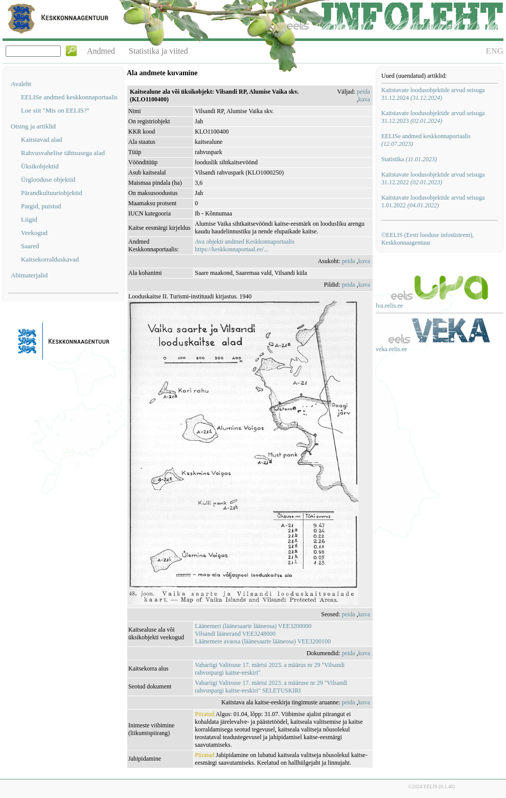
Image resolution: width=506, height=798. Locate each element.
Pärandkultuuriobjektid (51, 193)
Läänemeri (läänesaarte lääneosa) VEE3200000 (253, 626)
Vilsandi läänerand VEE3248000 (235, 633)
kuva (364, 99)
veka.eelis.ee (391, 349)
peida (363, 91)
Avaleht (21, 84)
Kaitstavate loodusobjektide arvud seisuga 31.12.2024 (433, 94)
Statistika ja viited (158, 51)
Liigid (29, 219)
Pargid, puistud (41, 206)
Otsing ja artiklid (33, 126)
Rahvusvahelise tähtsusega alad (63, 153)
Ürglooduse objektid (48, 179)
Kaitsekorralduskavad (50, 259)
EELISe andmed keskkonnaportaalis (69, 97)
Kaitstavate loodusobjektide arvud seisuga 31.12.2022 (433, 178)
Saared (30, 246)
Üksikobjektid (40, 166)
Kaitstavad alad (41, 139)
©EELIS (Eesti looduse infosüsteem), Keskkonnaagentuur (427, 238)
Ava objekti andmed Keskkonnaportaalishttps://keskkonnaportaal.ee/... (244, 245)
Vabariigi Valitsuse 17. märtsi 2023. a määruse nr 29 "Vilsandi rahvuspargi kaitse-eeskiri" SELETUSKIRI (271, 686)
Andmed (101, 51)
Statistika (409, 159)
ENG (494, 51)
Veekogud (34, 232)
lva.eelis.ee (389, 305)
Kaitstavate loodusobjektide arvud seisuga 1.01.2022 (433, 201)
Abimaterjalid (29, 275)
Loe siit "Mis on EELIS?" (55, 110)
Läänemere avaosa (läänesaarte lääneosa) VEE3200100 (263, 641)
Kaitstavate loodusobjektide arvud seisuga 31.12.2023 (433, 117)
